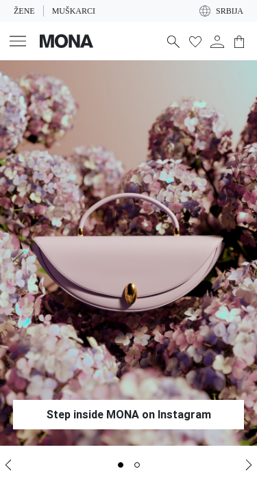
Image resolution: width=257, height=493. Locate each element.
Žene (24, 11)
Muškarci (71, 11)
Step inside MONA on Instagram (129, 414)
